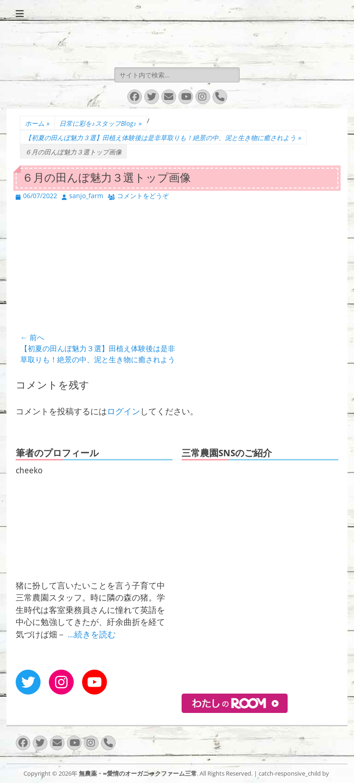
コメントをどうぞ (143, 195)
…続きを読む (92, 634)
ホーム (37, 123)
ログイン (123, 411)
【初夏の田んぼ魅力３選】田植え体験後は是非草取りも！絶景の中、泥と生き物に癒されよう (163, 137)
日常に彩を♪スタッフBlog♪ (100, 123)
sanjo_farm (86, 195)
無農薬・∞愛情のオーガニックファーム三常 (138, 773)
